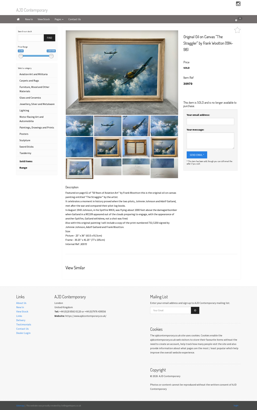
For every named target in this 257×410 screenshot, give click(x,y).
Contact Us (74, 19)
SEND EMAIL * (197, 154)
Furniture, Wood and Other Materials (34, 89)
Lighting (24, 110)
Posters (24, 133)
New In (29, 19)
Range (23, 167)
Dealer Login (23, 333)
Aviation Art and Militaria (34, 74)
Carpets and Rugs (29, 80)
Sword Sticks (27, 146)
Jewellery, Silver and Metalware (37, 104)
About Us (21, 303)
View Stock (44, 19)
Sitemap (20, 405)
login (236, 405)
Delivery (20, 320)
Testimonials (23, 324)
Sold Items (26, 161)
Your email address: (198, 114)
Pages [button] (59, 19)
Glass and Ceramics (30, 97)
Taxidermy (25, 153)
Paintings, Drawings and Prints (37, 127)
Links (19, 316)
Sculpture (25, 140)
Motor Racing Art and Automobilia (31, 119)
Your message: (195, 129)
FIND (49, 37)
